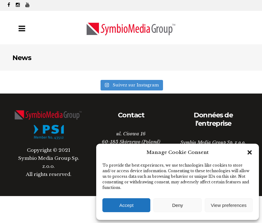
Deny (177, 205)
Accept (126, 205)
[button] (250, 152)
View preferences (229, 205)
